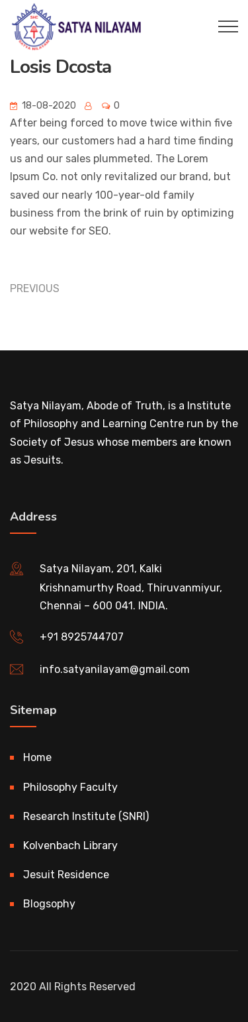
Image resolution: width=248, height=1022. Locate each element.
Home (37, 757)
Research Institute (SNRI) (86, 816)
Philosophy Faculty (70, 787)
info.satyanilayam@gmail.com (115, 669)
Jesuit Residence (66, 874)
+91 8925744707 (82, 637)
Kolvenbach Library (70, 845)
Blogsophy (49, 903)
